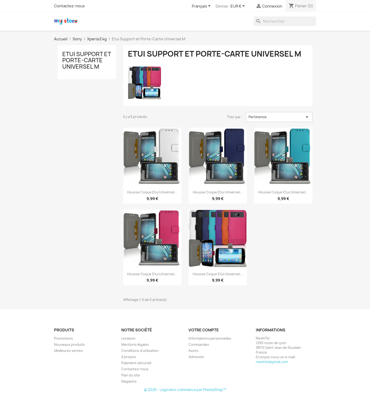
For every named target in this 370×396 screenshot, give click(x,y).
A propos (128, 356)
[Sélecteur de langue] (202, 6)
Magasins (129, 381)
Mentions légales (135, 344)
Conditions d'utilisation (140, 350)
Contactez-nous (69, 5)
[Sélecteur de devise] (238, 6)
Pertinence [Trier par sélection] (279, 117)
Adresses (196, 356)
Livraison (128, 338)
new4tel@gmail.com (272, 361)
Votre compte (204, 330)
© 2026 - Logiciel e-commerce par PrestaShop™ (185, 389)
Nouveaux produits (69, 344)
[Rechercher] (285, 21)
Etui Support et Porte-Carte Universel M (86, 60)
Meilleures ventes (68, 350)
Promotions (63, 338)
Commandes (199, 344)
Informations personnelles (210, 338)
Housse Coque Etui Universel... (152, 192)
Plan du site (130, 375)
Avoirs (193, 350)
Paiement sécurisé (136, 363)
